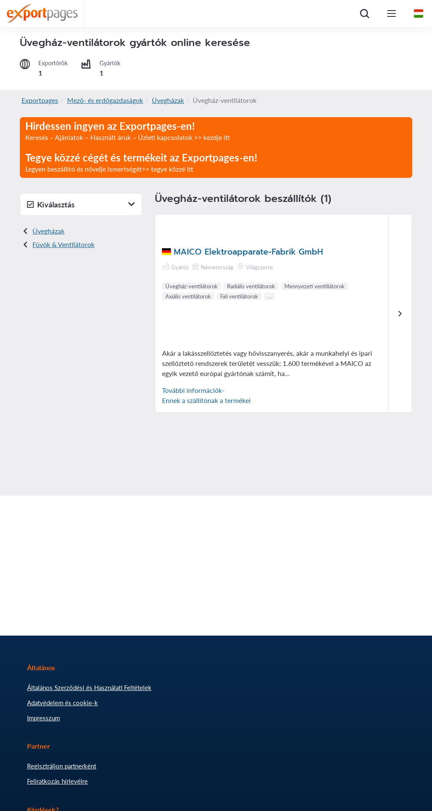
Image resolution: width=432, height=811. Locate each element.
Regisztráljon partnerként (61, 766)
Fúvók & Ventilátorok (63, 244)
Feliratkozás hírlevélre (57, 781)
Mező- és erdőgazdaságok (105, 100)
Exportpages (40, 100)
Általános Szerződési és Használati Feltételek (89, 687)
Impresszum (43, 718)
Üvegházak (168, 100)
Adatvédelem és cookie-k (62, 702)
